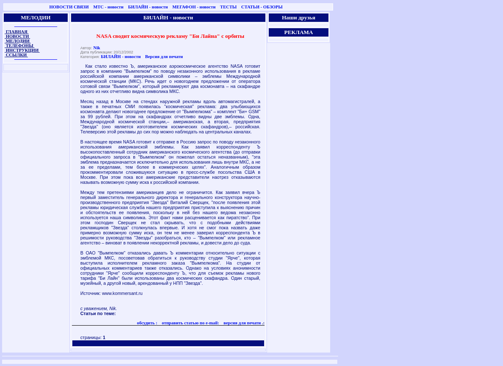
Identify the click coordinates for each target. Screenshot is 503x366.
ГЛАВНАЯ (17, 31)
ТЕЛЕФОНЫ (19, 45)
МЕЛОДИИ (18, 41)
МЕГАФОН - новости (194, 7)
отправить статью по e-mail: (190, 323)
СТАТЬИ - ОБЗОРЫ (262, 7)
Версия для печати (164, 56)
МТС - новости (108, 7)
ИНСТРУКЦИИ (22, 50)
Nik (97, 47)
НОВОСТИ (17, 36)
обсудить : (147, 323)
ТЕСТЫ (228, 7)
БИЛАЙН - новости (148, 7)
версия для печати (241, 323)
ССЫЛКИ (16, 55)
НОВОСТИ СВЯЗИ (69, 7)
